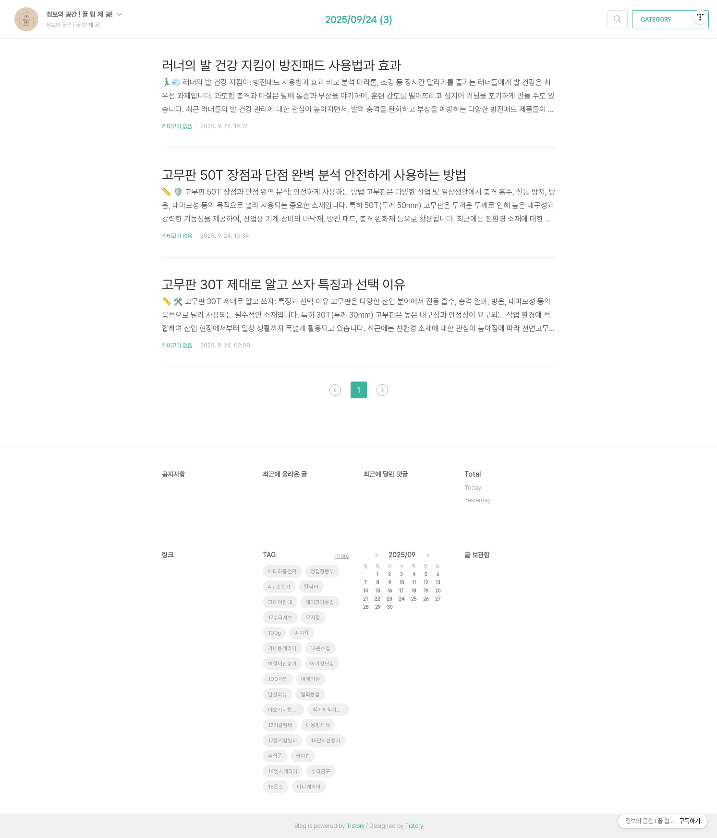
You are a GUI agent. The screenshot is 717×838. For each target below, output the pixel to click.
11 (414, 582)
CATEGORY (672, 19)
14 (365, 590)
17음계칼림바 (282, 741)
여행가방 (310, 679)
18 (414, 590)
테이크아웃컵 (319, 602)
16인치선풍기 (325, 741)
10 (402, 582)
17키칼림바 (280, 725)
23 (389, 599)
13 (438, 582)
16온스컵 (320, 648)
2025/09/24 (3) (358, 19)
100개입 (278, 679)
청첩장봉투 (322, 571)
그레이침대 (280, 602)
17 (401, 590)
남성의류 (277, 694)
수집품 (275, 756)
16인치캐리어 (283, 771)
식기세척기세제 (329, 710)
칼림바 (311, 587)
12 (426, 582)
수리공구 (320, 771)
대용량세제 (318, 725)
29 (377, 607)
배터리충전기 (282, 571)
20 (437, 590)
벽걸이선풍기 (282, 664)
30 (389, 607)
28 (365, 607)
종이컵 (301, 633)
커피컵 (303, 756)
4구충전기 (279, 587)
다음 (382, 390)
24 (401, 599)
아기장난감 (322, 664)
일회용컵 (310, 694)
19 (426, 590)
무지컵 (313, 618)
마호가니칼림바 (285, 710)
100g (274, 633)
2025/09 (402, 555)
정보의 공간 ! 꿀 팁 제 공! (84, 14)
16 (390, 590)
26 (425, 599)
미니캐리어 (309, 787)
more (342, 556)
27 (438, 599)
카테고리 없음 (177, 126)
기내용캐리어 (282, 648)
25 (413, 599)
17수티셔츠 (280, 618)
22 (377, 599)
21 (365, 599)
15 (378, 590)
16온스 (275, 787)
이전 (335, 390)
